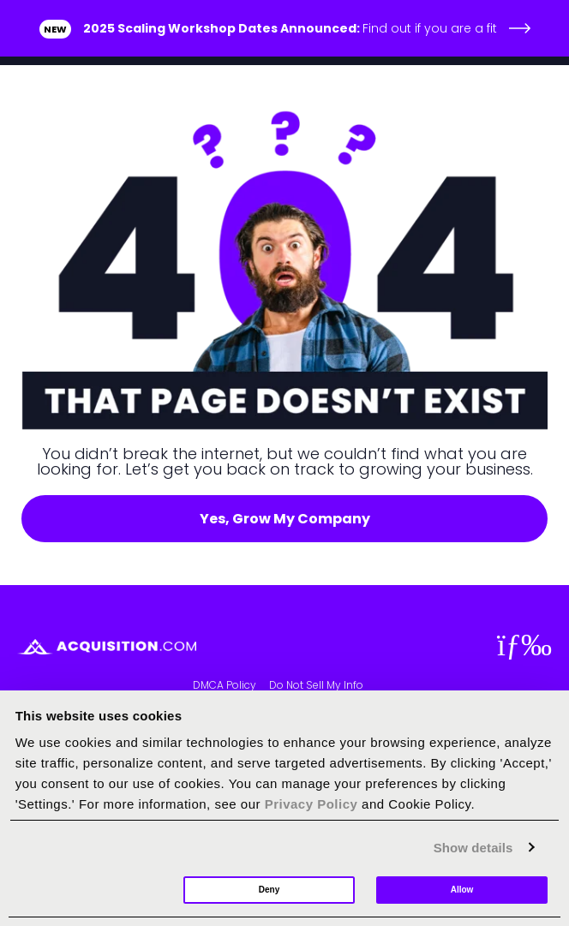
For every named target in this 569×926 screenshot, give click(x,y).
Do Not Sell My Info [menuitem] (316, 685)
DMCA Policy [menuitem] (224, 685)
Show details (473, 847)
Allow (462, 889)
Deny (269, 889)
